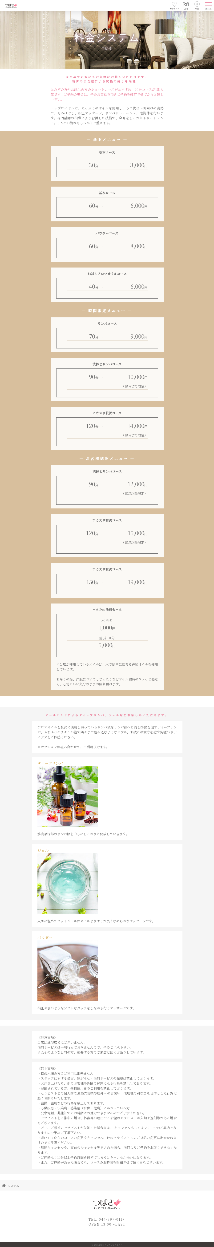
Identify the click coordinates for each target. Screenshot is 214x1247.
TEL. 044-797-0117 (107, 1219)
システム (13, 1185)
